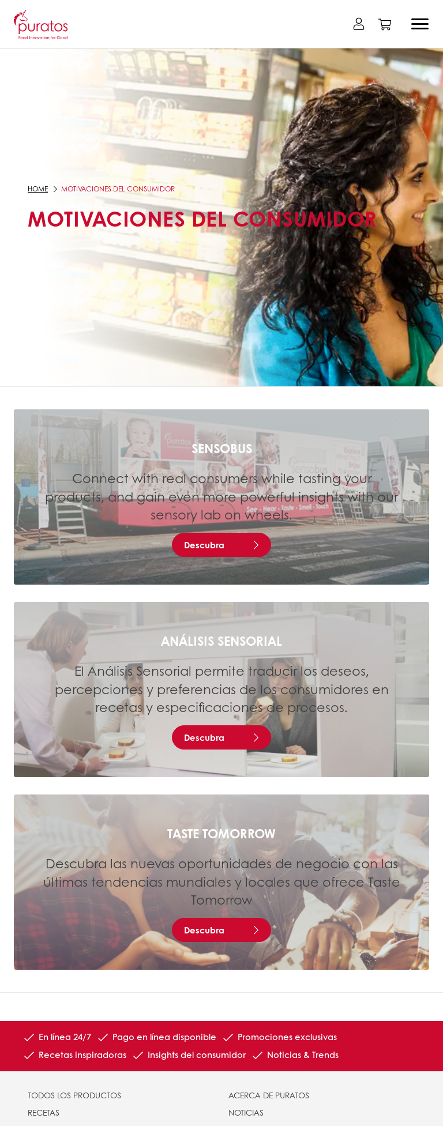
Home (38, 189)
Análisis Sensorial (221, 640)
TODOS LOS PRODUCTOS (74, 1095)
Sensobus (222, 448)
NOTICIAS (246, 1112)
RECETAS (43, 1112)
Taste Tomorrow (221, 833)
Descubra (204, 544)
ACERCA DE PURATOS (268, 1095)
